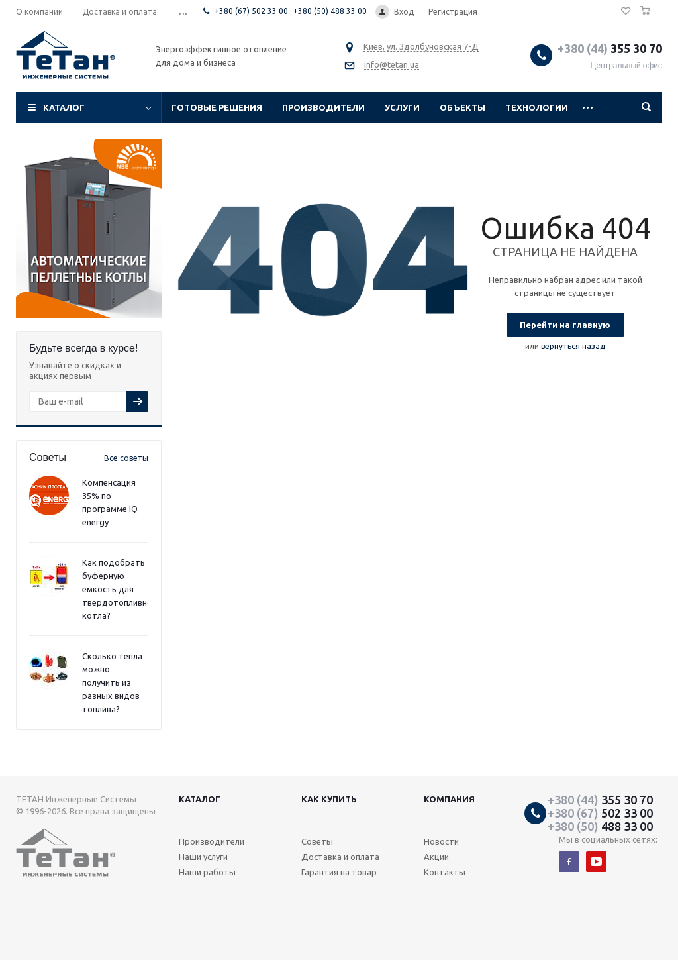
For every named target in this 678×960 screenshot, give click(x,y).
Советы (317, 841)
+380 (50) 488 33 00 (330, 11)
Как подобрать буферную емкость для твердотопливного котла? (121, 589)
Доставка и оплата (340, 856)
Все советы (126, 458)
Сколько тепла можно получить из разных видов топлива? (112, 682)
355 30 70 (609, 48)
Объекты (462, 107)
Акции (436, 856)
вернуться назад (573, 346)
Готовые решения (216, 107)
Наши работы (207, 872)
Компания (449, 799)
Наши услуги (203, 856)
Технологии (536, 107)
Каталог (64, 107)
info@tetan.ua (391, 64)
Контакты (444, 872)
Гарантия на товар (339, 872)
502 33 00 (600, 813)
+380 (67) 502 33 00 (251, 11)
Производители (323, 107)
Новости (441, 841)
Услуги (402, 107)
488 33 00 (600, 826)
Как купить (329, 799)
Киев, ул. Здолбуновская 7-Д (421, 46)
